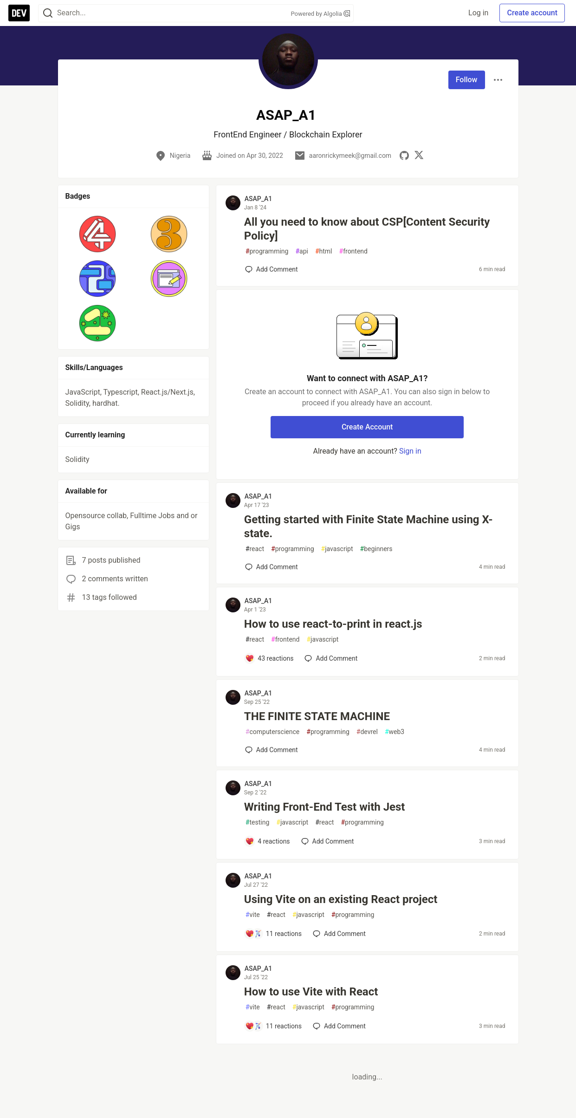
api (301, 251)
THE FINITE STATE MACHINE (317, 716)
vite (253, 915)
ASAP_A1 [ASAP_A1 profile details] (258, 198)
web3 (394, 732)
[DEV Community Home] (19, 13)
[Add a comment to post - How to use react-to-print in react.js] (269, 658)
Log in (478, 12)
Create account (532, 12)
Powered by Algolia (320, 13)
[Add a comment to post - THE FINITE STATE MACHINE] (271, 749)
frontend (353, 251)
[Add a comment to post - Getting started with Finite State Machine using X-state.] (271, 566)
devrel (367, 732)
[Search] (48, 13)
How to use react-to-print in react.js (333, 624)
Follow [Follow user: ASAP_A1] (467, 79)
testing (257, 822)
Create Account (367, 426)
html (323, 251)
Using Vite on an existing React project (340, 899)
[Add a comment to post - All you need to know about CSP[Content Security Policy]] (271, 269)
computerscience (272, 732)
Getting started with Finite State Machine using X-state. (368, 526)
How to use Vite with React (311, 991)
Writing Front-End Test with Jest (324, 806)
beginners (376, 549)
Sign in (410, 451)
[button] (97, 234)
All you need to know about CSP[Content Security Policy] (367, 228)
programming (267, 251)
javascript (337, 549)
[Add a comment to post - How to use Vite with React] (273, 1026)
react (255, 549)
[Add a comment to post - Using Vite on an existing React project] (273, 933)
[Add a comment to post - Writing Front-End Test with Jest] (267, 841)
